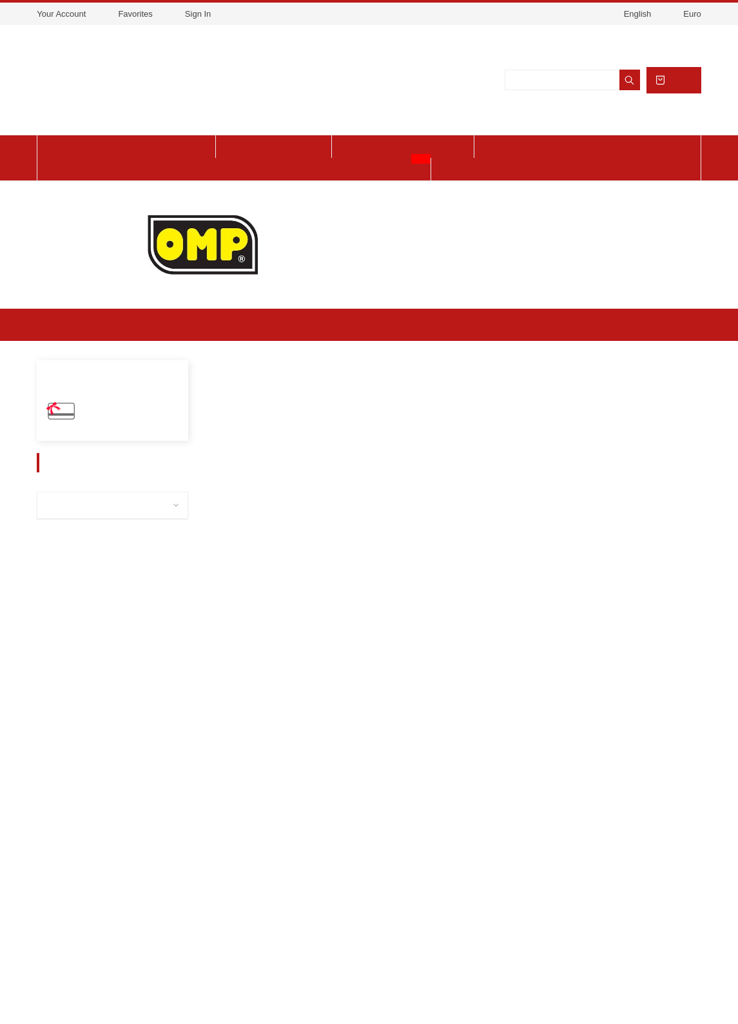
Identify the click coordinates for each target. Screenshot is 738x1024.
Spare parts (74, 525)
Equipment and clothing (99, 578)
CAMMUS (68, 684)
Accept (466, 33)
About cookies (507, 996)
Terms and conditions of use (142, 872)
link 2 (291, 852)
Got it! (618, 995)
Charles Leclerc (82, 605)
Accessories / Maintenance (105, 552)
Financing (100, 912)
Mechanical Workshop (95, 658)
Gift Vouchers (111, 434)
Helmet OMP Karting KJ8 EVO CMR (274, 657)
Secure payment (115, 892)
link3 (289, 872)
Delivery (98, 832)
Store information (536, 831)
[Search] (571, 90)
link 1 (291, 832)
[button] (219, 424)
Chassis (65, 631)
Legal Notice (107, 852)
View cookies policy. (404, 33)
